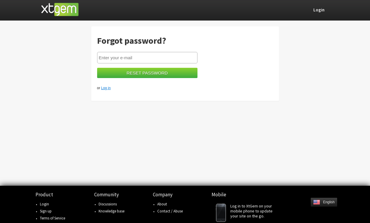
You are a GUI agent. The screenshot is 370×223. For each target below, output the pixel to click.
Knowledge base (111, 211)
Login (44, 204)
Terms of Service (52, 218)
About (162, 204)
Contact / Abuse (170, 211)
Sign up (46, 211)
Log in (106, 88)
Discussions (108, 204)
